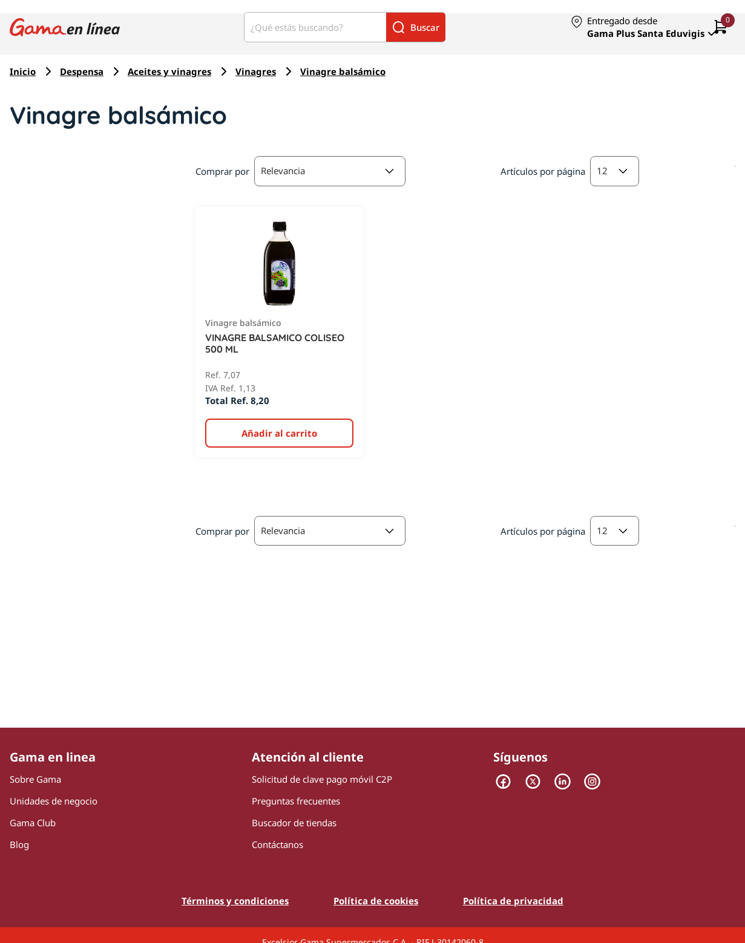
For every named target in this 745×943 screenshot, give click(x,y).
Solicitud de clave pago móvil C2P (322, 779)
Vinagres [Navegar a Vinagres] (255, 71)
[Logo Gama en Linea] (65, 27)
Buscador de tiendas (294, 823)
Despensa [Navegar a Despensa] (81, 71)
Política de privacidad (513, 901)
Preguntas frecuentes (296, 801)
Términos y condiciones (235, 901)
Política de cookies (375, 901)
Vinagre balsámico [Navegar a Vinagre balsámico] (343, 71)
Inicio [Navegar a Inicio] (23, 71)
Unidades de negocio (53, 801)
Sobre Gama (35, 779)
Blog (19, 844)
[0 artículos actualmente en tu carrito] (720, 27)
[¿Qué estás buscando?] (315, 27)
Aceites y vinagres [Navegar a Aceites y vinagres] (169, 71)
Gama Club (33, 823)
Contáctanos (277, 844)
